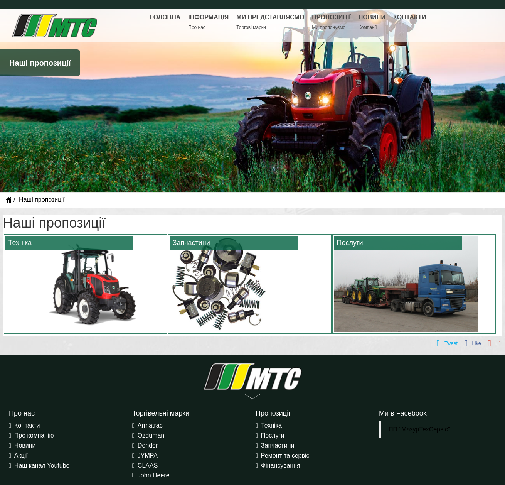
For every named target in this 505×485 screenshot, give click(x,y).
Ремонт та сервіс (285, 455)
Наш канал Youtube (42, 465)
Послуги (272, 435)
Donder (148, 445)
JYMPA (148, 455)
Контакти (27, 425)
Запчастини (278, 445)
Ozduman (151, 435)
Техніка (271, 425)
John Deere (154, 475)
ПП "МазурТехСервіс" (419, 429)
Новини (25, 445)
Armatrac (150, 425)
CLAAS (148, 465)
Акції (21, 455)
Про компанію (34, 435)
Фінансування (280, 465)
